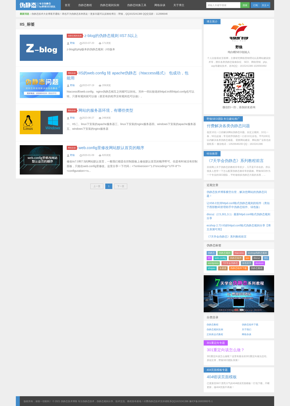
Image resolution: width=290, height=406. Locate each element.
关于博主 (178, 5)
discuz (256, 258)
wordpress (213, 263)
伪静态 (211, 253)
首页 (67, 5)
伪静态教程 (85, 5)
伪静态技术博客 (38, 5)
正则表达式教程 (215, 334)
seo (247, 258)
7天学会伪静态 (230, 263)
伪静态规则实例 (109, 5)
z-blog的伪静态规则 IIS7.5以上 (111, 35)
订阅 (255, 5)
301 (266, 258)
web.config (220, 258)
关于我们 (246, 329)
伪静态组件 (236, 258)
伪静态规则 (225, 253)
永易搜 (222, 268)
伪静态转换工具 (136, 5)
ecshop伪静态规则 (257, 253)
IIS (209, 258)
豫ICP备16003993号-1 (201, 401)
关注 (265, 5)
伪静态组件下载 (238, 268)
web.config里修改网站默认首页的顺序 (111, 148)
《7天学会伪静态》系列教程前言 (227, 236)
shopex (211, 268)
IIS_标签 (27, 24)
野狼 (72, 43)
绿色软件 (246, 263)
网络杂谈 (159, 5)
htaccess (239, 253)
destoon (259, 263)
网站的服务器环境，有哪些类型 (105, 110)
